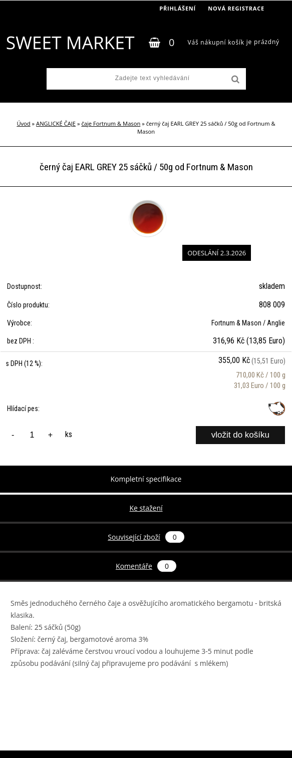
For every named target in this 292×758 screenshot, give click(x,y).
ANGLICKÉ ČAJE (56, 123)
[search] (234, 79)
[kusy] (32, 435)
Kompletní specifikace (146, 479)
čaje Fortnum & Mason (110, 123)
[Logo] (70, 43)
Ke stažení (145, 508)
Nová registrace (236, 8)
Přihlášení (177, 8)
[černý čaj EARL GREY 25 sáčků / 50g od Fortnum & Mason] (146, 199)
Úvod (23, 123)
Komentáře (146, 566)
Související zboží (146, 537)
